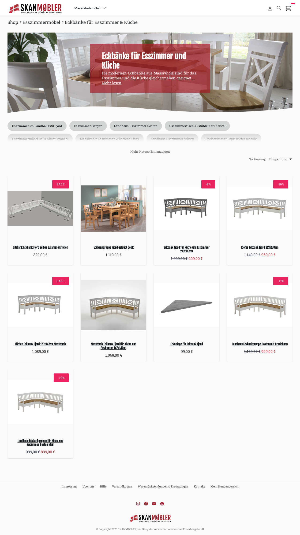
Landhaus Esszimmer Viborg (172, 139)
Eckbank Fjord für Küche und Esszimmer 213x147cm (187, 249)
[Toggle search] (279, 8)
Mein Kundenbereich (224, 486)
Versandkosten (122, 486)
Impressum (69, 486)
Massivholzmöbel (90, 8)
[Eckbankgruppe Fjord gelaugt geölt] (113, 208)
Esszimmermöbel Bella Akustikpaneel (40, 139)
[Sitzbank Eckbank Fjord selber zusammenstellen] (40, 208)
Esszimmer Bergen (88, 126)
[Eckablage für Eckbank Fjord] (186, 305)
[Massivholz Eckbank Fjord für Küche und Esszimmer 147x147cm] (113, 305)
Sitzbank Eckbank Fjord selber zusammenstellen (40, 247)
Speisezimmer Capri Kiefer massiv (231, 139)
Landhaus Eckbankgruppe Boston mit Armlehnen (260, 344)
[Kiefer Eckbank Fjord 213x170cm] (259, 208)
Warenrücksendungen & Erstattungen (163, 486)
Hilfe (103, 486)
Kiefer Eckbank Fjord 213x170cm (259, 247)
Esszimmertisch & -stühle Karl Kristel (197, 126)
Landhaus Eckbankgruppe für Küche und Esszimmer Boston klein (40, 442)
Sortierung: (257, 159)
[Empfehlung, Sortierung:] (280, 159)
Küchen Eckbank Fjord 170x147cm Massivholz (40, 344)
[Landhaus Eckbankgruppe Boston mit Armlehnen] (259, 305)
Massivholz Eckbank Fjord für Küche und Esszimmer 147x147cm (113, 346)
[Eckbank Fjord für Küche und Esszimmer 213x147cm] (186, 208)
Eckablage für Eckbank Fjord (186, 344)
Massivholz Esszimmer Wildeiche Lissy (109, 139)
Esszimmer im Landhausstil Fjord (37, 126)
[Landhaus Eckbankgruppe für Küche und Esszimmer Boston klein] (40, 402)
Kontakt (199, 486)
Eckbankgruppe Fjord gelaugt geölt (114, 247)
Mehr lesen (111, 82)
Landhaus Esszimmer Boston (136, 126)
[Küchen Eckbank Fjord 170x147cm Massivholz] (40, 305)
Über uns (88, 486)
